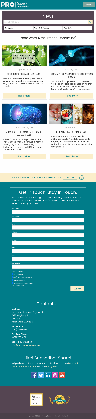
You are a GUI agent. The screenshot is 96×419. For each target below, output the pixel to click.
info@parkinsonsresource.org (25, 345)
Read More (24, 95)
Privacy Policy (46, 416)
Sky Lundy (65, 416)
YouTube (32, 366)
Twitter (14, 366)
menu (89, 4)
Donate (70, 177)
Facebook (73, 363)
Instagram (51, 366)
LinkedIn (23, 366)
